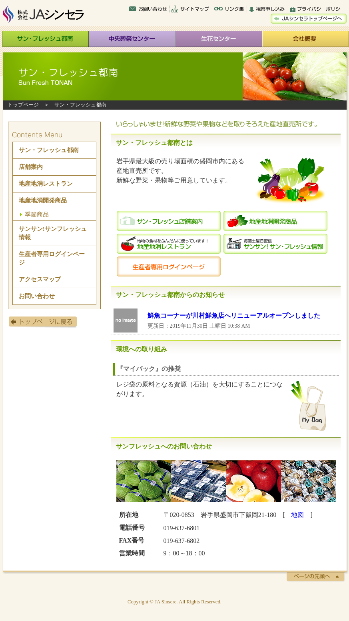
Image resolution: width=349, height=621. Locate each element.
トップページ (23, 105)
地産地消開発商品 (43, 200)
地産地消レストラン (46, 183)
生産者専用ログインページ (52, 258)
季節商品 (37, 214)
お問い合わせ (37, 295)
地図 (297, 514)
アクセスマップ (40, 279)
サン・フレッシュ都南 (49, 149)
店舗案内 (31, 166)
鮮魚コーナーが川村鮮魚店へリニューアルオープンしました (234, 315)
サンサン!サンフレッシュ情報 (53, 232)
